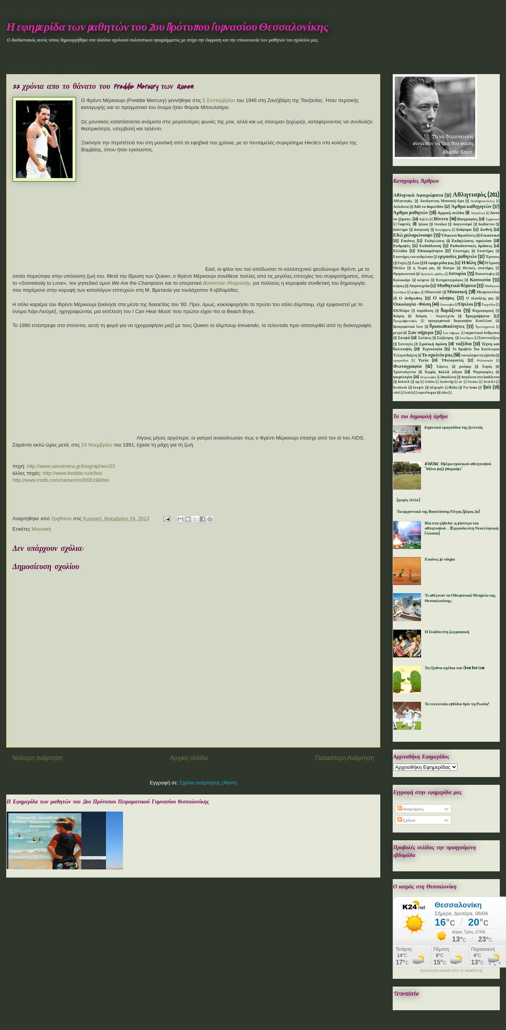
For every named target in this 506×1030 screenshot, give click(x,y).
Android (403, 382)
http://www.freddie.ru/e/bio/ (72, 473)
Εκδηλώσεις (434, 241)
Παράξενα (451, 310)
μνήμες (416, 292)
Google (418, 387)
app (417, 382)
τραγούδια (400, 360)
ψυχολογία (402, 377)
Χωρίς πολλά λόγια (443, 372)
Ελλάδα (400, 251)
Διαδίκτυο (486, 224)
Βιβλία (424, 219)
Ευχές (402, 263)
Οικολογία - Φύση (412, 304)
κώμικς (398, 286)
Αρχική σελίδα (189, 758)
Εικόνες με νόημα (440, 559)
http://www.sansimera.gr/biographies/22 (71, 466)
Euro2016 (489, 382)
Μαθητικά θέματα (456, 285)
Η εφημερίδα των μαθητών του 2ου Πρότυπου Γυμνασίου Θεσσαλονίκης (167, 27)
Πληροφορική (483, 311)
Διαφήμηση (443, 230)
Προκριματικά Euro (408, 327)
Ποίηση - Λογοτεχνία (435, 316)
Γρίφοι (423, 224)
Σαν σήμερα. (451, 333)
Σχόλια (406, 820)
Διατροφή (421, 230)
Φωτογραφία (407, 366)
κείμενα (423, 280)
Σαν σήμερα (420, 332)
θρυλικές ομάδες (432, 274)
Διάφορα (463, 230)
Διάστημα (400, 230)
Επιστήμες (485, 251)
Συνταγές (405, 344)
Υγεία (423, 360)
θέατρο (448, 268)
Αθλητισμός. (403, 201)
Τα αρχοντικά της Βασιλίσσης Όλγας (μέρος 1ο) (438, 512)
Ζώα (415, 263)
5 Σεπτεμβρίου (219, 100)
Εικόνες (408, 241)
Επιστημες (461, 251)
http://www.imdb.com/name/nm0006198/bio (60, 480)
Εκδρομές (402, 246)
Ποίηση (398, 316)
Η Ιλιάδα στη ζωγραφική (447, 632)
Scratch (408, 393)
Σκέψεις (424, 338)
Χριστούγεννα (404, 372)
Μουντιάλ (433, 292)
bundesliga (447, 382)
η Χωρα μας (424, 268)
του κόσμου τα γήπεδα (478, 355)
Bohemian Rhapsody (226, 283)
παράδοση (425, 311)
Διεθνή (486, 230)
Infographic (437, 387)
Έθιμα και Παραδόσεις (458, 235)
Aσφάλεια (448, 377)
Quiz (487, 387)
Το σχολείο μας (437, 355)
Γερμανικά (493, 219)
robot (396, 393)
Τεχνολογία (432, 349)
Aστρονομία (428, 377)
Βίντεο (441, 219)
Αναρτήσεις (410, 809)
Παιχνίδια (489, 304)
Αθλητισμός (469, 195)
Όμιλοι (466, 304)
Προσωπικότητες (447, 326)
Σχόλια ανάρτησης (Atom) (208, 783)
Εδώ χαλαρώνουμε (413, 235)
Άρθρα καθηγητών (471, 206)
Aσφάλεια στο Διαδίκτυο (480, 377)
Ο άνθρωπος (410, 298)
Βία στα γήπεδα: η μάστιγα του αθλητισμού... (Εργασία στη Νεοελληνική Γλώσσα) (461, 528)
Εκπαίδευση (430, 246)
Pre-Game (470, 387)
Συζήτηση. (445, 338)
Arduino (430, 382)
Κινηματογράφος (449, 280)
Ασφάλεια (478, 213)
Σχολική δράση (433, 344)
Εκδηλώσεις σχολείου (472, 241)
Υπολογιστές (452, 360)
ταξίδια (464, 343)
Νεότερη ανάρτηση (37, 758)
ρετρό (397, 333)
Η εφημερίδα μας (439, 263)
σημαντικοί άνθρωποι (482, 333)
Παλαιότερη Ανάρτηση (344, 758)
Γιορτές (404, 224)
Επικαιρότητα (430, 251)
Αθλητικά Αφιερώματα (418, 195)
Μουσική (41, 529)
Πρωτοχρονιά (484, 327)
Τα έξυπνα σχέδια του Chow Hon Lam (454, 668)
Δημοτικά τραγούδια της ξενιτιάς (454, 427)
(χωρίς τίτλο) (408, 500)
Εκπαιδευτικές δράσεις (471, 246)
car (460, 382)
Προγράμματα (477, 316)
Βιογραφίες (467, 219)
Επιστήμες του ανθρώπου (413, 257)
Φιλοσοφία (485, 360)
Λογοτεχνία (419, 286)
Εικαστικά (489, 235)
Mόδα (453, 387)
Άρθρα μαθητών (410, 212)
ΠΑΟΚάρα (401, 311)
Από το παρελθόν (429, 207)
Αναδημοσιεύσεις (482, 201)
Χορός (487, 367)
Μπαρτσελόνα (488, 292)
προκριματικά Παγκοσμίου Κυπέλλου (460, 321)
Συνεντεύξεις (488, 338)
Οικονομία (447, 304)
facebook (400, 387)
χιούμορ (465, 367)
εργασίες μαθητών (457, 256)
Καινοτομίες (485, 274)
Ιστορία (457, 273)
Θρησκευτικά (404, 274)
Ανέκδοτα (401, 207)
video (444, 393)
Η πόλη (468, 262)
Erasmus (473, 382)
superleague (427, 393)
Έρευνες (492, 257)
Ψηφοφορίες (483, 372)
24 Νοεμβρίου (97, 445)
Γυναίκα (440, 224)
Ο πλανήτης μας (480, 298)
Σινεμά (404, 338)
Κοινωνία (480, 279)
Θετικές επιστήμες (478, 268)
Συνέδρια (466, 338)
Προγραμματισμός (405, 321)
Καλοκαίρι (402, 280)
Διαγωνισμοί (462, 224)
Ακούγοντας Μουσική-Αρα (442, 201)
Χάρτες (442, 367)
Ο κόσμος (443, 298)
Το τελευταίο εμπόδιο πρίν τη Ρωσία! (457, 704)
